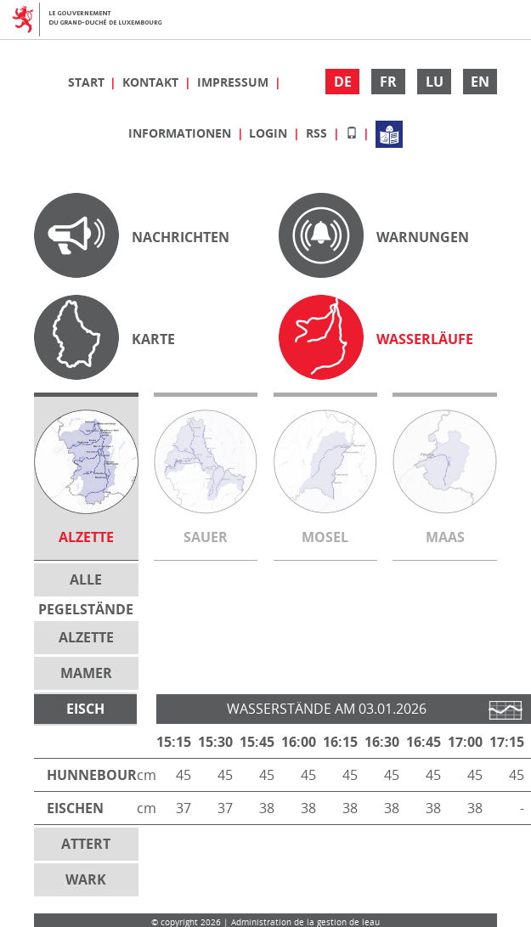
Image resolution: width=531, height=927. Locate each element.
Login (270, 133)
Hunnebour (92, 775)
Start (88, 82)
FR (388, 81)
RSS (318, 133)
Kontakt (152, 82)
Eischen (75, 808)
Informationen (181, 133)
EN (480, 81)
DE (343, 81)
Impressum (234, 82)
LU (434, 81)
